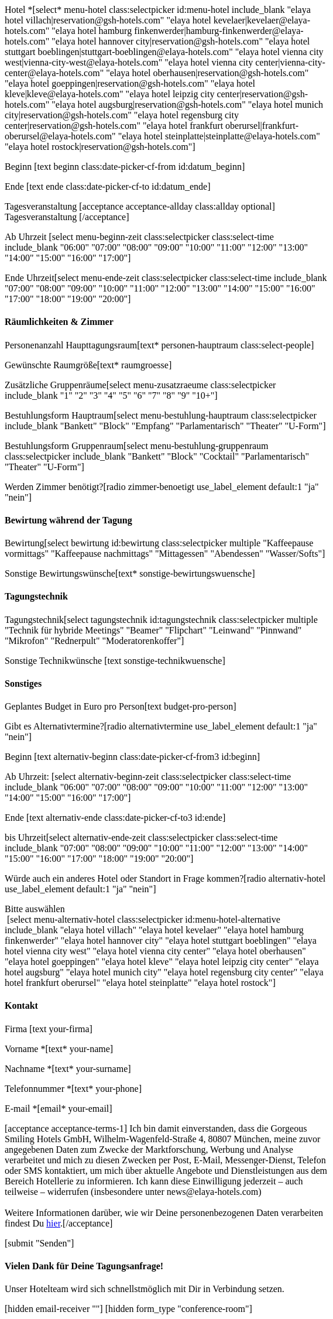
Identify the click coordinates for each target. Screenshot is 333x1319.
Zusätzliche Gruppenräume (56, 385)
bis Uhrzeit (25, 837)
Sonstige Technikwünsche (54, 661)
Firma (17, 1029)
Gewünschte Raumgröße (51, 365)
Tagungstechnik (34, 620)
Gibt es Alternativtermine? (54, 726)
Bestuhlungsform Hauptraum (59, 415)
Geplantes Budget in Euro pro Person (75, 706)
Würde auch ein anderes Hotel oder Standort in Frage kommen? (124, 878)
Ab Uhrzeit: (28, 777)
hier (53, 1223)
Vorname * (25, 1049)
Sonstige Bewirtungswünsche (60, 573)
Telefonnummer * (38, 1089)
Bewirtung (24, 543)
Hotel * (19, 10)
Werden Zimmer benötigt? (54, 487)
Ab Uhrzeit (27, 237)
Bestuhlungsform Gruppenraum (64, 446)
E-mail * (21, 1109)
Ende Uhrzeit (29, 278)
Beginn (19, 167)
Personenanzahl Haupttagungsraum (71, 345)
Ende (15, 186)
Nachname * (28, 1069)
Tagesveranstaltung (42, 206)
